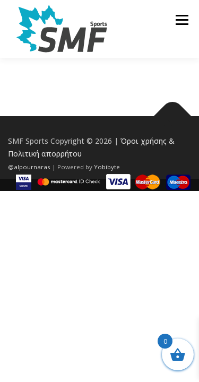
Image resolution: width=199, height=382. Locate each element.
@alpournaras (30, 167)
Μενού (181, 19)
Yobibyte (107, 167)
